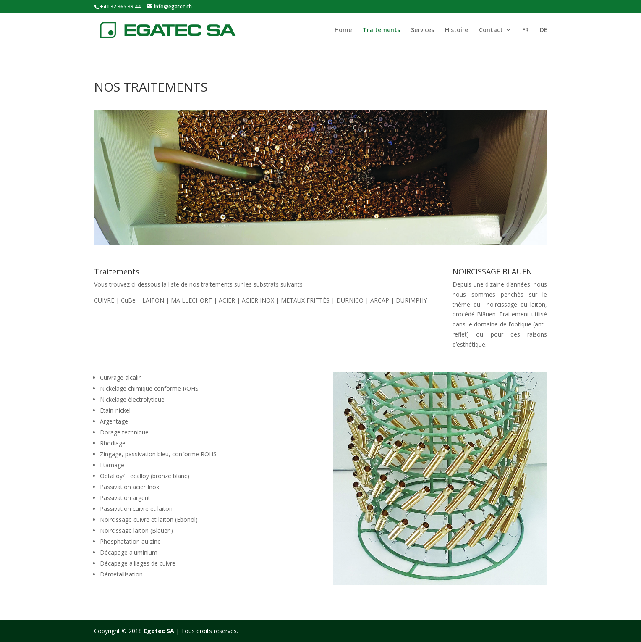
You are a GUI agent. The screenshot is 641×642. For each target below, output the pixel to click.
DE (543, 30)
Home (343, 30)
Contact (491, 30)
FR (525, 30)
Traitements (381, 30)
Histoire (456, 30)
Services (422, 30)
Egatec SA (159, 631)
